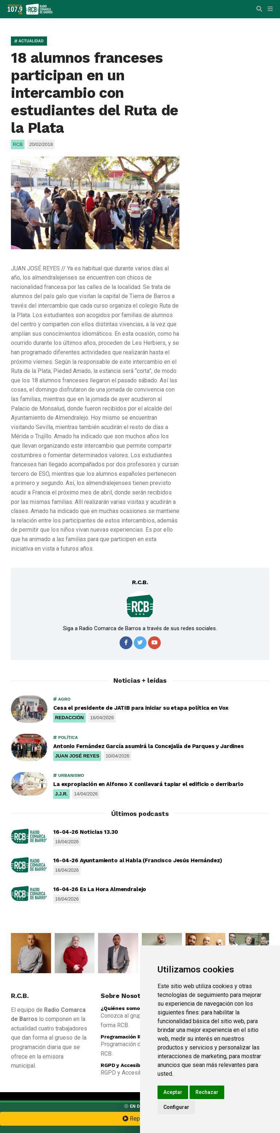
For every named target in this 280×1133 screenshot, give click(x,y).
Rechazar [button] (206, 1092)
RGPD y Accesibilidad (127, 1065)
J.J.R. (61, 794)
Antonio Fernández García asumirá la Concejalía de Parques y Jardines (148, 746)
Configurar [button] (176, 1107)
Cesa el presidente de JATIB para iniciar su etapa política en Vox (141, 708)
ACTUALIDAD (29, 41)
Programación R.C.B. (126, 1037)
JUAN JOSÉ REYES (77, 756)
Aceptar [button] (172, 1092)
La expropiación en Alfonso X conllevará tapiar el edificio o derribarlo (148, 784)
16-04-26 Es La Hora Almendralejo (99, 889)
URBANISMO (68, 775)
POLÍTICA (65, 737)
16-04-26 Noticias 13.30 (85, 832)
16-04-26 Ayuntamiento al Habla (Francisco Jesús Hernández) (137, 860)
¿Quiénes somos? (123, 1008)
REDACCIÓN (69, 717)
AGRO (62, 699)
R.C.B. (140, 582)
